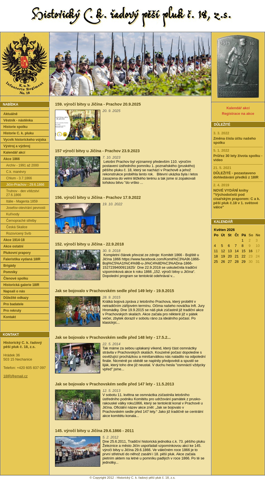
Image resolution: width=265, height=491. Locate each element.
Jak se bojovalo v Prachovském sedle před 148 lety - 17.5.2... (113, 337)
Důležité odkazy (15, 298)
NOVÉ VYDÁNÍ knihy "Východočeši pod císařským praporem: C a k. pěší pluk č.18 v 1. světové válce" (236, 198)
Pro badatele (13, 304)
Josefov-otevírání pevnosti (25, 208)
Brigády (9, 266)
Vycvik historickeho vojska (24, 140)
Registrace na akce (238, 113)
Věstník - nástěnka (18, 120)
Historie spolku (15, 127)
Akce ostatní (13, 246)
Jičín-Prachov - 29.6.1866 (25, 185)
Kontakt (9, 317)
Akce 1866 (11, 159)
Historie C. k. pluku (18, 133)
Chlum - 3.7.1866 (19, 178)
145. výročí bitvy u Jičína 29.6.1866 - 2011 (94, 430)
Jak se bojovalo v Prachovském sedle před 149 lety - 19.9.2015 (114, 291)
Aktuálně (10, 114)
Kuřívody (12, 214)
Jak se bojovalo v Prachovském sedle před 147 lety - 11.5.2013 (114, 384)
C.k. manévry (16, 172)
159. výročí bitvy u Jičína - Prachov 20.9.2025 (98, 104)
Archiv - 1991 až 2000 (22, 165)
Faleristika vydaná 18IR (21, 259)
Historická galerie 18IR (21, 285)
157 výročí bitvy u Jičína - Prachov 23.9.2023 (97, 151)
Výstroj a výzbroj (16, 146)
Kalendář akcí (14, 152)
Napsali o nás (14, 291)
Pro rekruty (12, 311)
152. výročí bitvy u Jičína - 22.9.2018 (89, 244)
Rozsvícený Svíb (18, 233)
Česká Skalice (16, 227)
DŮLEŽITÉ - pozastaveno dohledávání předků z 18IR (235, 175)
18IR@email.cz (15, 376)
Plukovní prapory (17, 253)
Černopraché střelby (21, 221)
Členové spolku (15, 278)
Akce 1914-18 (14, 240)
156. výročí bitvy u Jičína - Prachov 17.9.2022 (98, 197)
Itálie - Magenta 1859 (22, 201)
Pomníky (10, 272)
